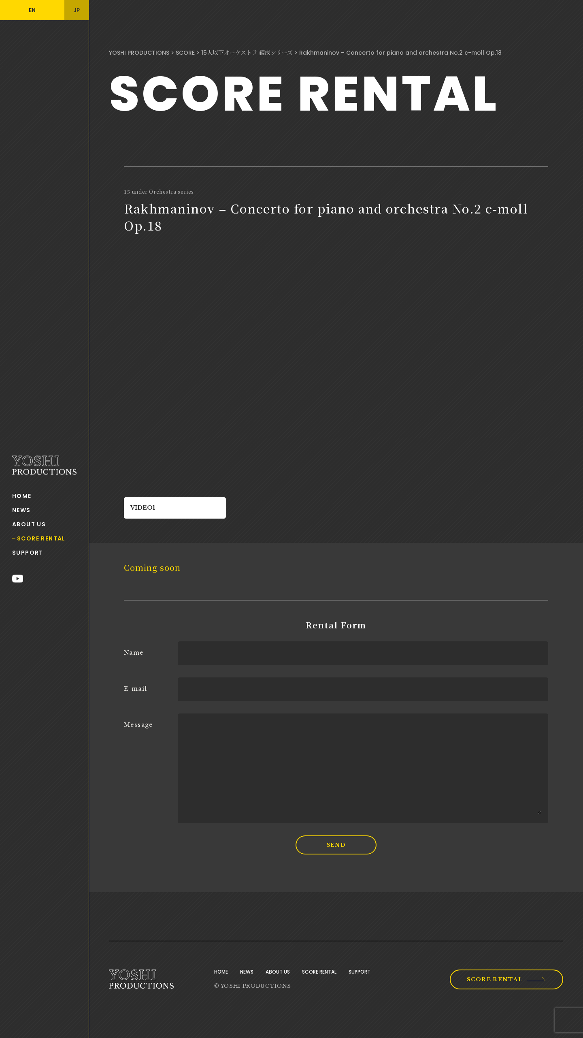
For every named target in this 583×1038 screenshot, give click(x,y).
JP (76, 10)
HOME (22, 495)
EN (32, 10)
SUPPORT (27, 552)
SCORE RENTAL (41, 538)
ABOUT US (29, 524)
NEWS (21, 510)
